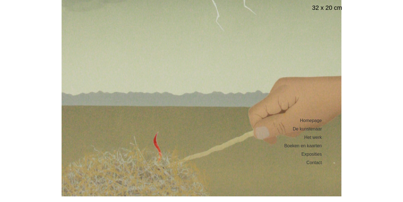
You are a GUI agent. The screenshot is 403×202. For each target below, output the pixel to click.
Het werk (313, 137)
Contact (314, 162)
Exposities (311, 154)
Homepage (311, 120)
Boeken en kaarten (303, 146)
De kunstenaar (307, 129)
